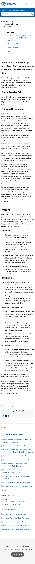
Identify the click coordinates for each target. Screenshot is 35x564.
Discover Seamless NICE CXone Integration (17, 446)
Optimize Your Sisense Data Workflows (16, 522)
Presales (4, 10)
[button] (27, 4)
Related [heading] (9, 509)
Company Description (12, 47)
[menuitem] (27, 4)
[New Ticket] (17, 554)
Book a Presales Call (12, 44)
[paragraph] (17, 229)
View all (4, 490)
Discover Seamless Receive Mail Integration (17, 486)
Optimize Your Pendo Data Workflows (15, 514)
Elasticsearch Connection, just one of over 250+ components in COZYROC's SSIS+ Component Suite (18, 38)
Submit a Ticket (16, 504)
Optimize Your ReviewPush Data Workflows (17, 526)
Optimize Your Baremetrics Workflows (15, 456)
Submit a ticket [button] (17, 554)
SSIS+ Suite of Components (17, 10)
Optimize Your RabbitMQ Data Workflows (17, 530)
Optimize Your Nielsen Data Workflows (16, 518)
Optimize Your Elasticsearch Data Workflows (18, 460)
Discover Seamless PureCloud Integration (16, 482)
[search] (17, 14)
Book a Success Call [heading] (8, 495)
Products (8, 51)
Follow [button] (4, 427)
